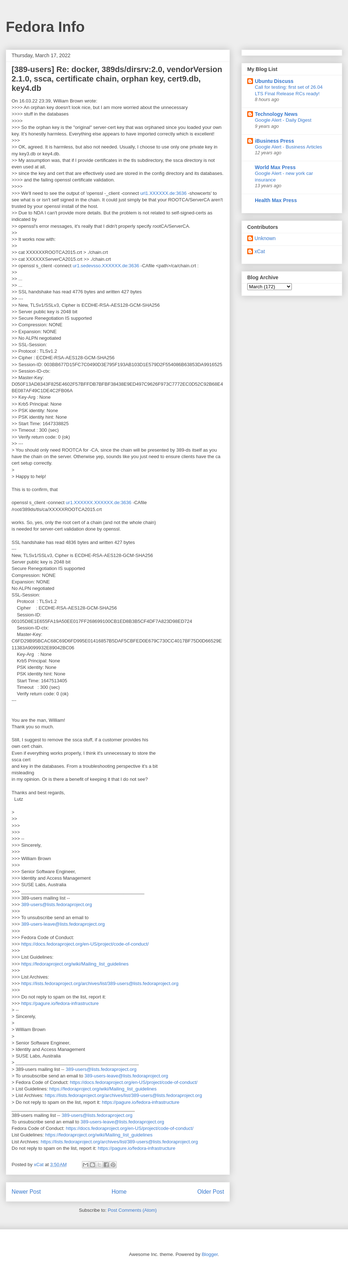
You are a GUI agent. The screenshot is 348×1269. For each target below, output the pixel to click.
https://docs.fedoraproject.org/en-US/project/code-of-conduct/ (85, 944)
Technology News (276, 114)
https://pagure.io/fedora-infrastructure (60, 1003)
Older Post (210, 1192)
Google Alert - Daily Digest (283, 120)
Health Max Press (276, 200)
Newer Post (26, 1192)
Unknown (265, 238)
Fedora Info (45, 27)
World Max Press (275, 167)
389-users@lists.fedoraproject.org (56, 904)
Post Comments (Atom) (132, 1210)
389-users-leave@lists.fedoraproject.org (63, 924)
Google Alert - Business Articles (288, 147)
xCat (259, 251)
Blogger (210, 1254)
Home (119, 1192)
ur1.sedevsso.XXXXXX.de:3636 (105, 265)
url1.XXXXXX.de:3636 (163, 193)
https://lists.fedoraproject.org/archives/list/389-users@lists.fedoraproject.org (99, 983)
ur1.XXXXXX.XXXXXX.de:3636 (99, 502)
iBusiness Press (274, 141)
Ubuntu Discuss (274, 81)
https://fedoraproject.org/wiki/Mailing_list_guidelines (74, 964)
